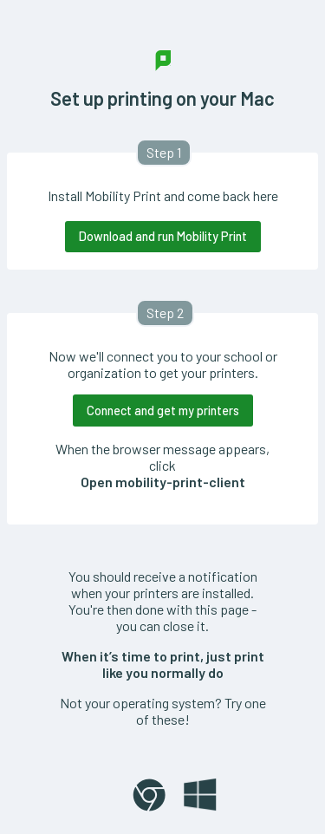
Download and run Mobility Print (163, 236)
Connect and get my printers (163, 410)
